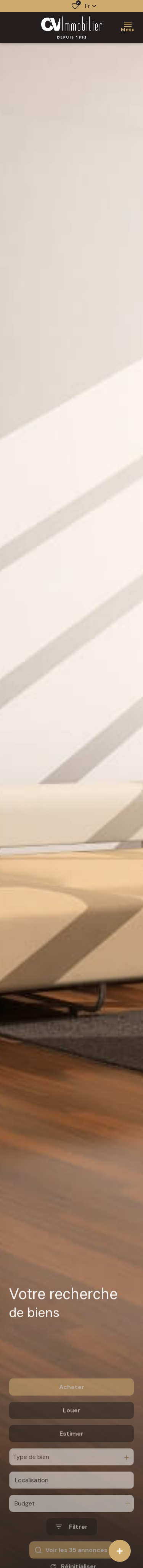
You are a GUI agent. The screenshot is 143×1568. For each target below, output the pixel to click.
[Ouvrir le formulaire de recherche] (72, 1550)
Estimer (71, 1457)
